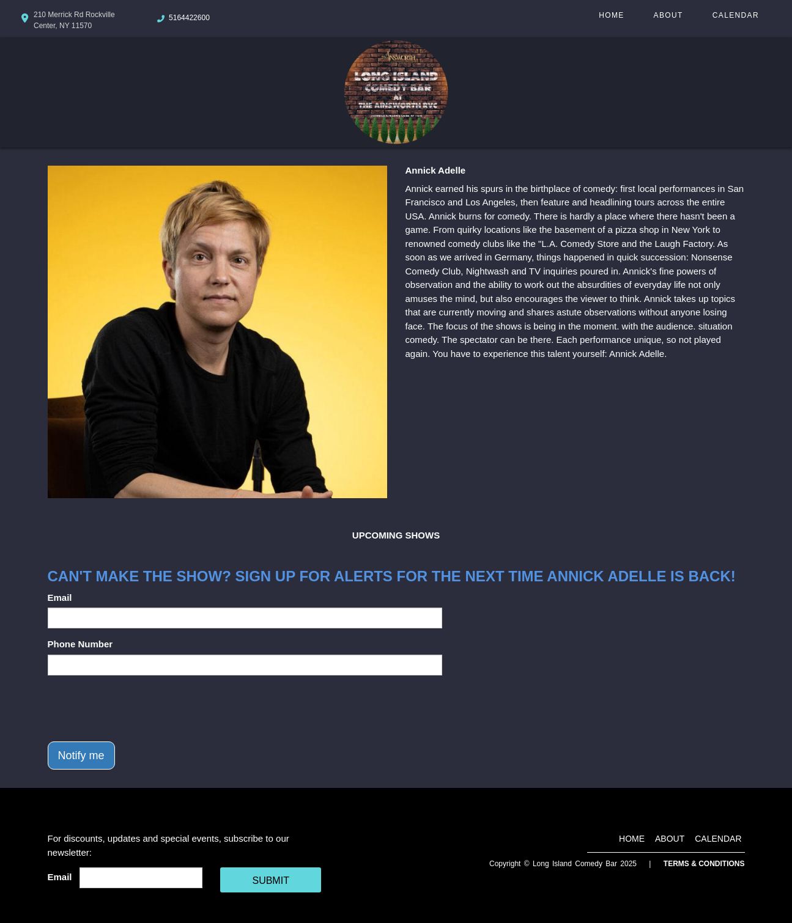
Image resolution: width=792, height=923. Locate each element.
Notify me (81, 755)
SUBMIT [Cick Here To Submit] (270, 880)
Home (611, 15)
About (668, 15)
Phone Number (80, 644)
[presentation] (141, 708)
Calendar (735, 15)
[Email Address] (141, 877)
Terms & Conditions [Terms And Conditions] (704, 863)
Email (60, 597)
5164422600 (189, 17)
